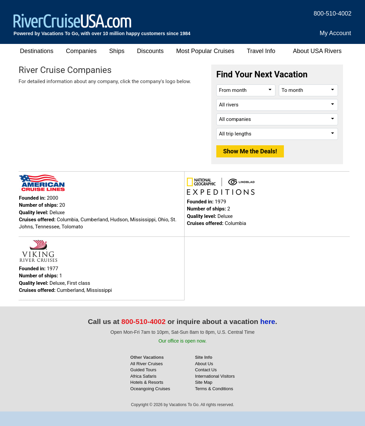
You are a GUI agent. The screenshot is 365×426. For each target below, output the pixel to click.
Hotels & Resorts (147, 382)
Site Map (203, 382)
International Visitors (215, 376)
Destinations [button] (36, 51)
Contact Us (206, 369)
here (267, 321)
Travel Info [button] (261, 51)
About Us (204, 363)
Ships (116, 51)
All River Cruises (146, 363)
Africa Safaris (143, 376)
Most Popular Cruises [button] (205, 51)
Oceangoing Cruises (150, 388)
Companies (81, 51)
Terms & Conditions (214, 388)
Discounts (150, 51)
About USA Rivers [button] (317, 51)
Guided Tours (143, 369)
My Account (335, 33)
